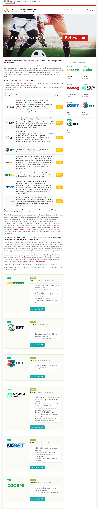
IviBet (18, 100)
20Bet (18, 132)
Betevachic (49, 280)
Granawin (19, 118)
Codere (22, 229)
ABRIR (59, 107)
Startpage (90, 10)
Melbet (18, 156)
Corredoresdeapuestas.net (28, 85)
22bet (28, 229)
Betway (56, 227)
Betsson (50, 227)
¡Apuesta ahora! (37, 309)
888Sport (16, 229)
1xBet (18, 181)
